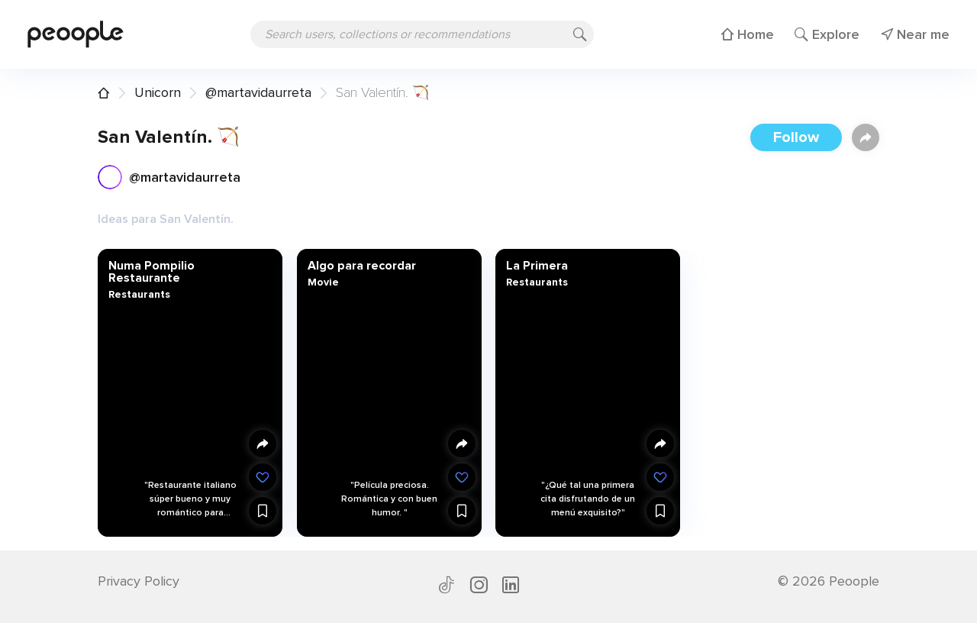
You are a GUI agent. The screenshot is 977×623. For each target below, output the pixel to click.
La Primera (537, 266)
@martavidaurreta (258, 92)
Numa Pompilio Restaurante (151, 272)
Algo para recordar (361, 266)
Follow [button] (796, 137)
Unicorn (157, 92)
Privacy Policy (138, 581)
